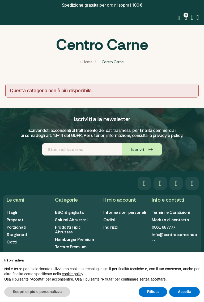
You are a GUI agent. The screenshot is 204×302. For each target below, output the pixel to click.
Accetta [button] (184, 292)
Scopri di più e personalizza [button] (37, 292)
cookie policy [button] (72, 274)
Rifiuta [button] (153, 292)
